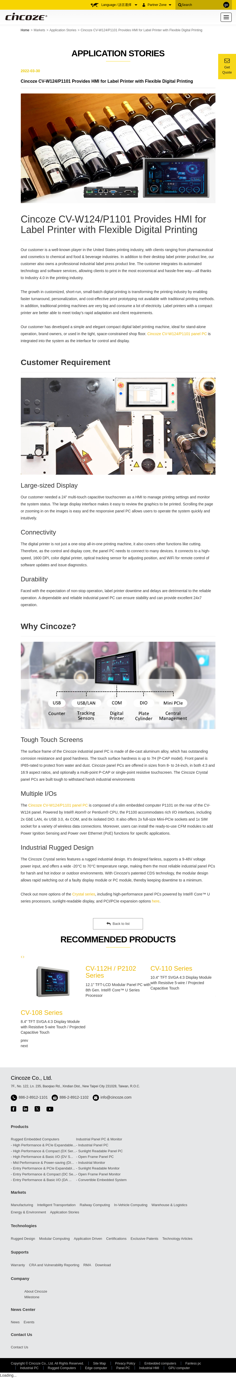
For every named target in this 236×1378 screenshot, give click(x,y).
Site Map (99, 1363)
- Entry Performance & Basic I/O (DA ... (41, 1180)
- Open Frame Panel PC (95, 1157)
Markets (39, 30)
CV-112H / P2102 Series (111, 972)
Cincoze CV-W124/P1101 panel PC (177, 334)
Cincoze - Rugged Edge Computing (25, 16)
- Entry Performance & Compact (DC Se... (43, 1174)
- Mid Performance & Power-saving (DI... (42, 1163)
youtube (49, 1109)
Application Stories (62, 30)
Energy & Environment (28, 1212)
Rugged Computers (62, 1368)
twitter (37, 1109)
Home (25, 30)
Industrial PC (29, 1368)
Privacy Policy (125, 1363)
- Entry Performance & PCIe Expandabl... (43, 1168)
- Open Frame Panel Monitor (98, 1174)
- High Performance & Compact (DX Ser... (43, 1151)
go (226, 5)
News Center (23, 1309)
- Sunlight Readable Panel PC (99, 1151)
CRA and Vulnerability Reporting (54, 1265)
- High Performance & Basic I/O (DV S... (42, 1157)
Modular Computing (54, 1239)
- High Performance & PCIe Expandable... (43, 1145)
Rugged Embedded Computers (35, 1139)
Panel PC (123, 1368)
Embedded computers (160, 1363)
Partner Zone (159, 5)
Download (103, 1265)
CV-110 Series (171, 968)
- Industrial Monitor (90, 1163)
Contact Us (21, 1334)
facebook (13, 1109)
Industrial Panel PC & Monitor (99, 1139)
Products (19, 1126)
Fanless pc (193, 1363)
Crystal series (83, 894)
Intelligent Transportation (56, 1205)
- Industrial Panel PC (92, 1145)
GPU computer (179, 1368)
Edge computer (96, 1368)
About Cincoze (35, 1291)
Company (20, 1278)
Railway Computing (95, 1205)
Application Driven (88, 1239)
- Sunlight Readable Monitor (97, 1168)
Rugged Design (23, 1239)
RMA (87, 1265)
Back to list (118, 924)
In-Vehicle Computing (131, 1205)
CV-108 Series (42, 1012)
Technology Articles (177, 1239)
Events (29, 1322)
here (155, 901)
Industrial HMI (149, 1368)
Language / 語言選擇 (119, 5)
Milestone (31, 1297)
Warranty (18, 1265)
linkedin (25, 1109)
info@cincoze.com (116, 1097)
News (15, 1322)
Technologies (24, 1225)
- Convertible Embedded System (101, 1180)
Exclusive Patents (144, 1239)
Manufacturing (22, 1205)
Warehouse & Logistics (169, 1205)
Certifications (116, 1239)
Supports (20, 1252)
